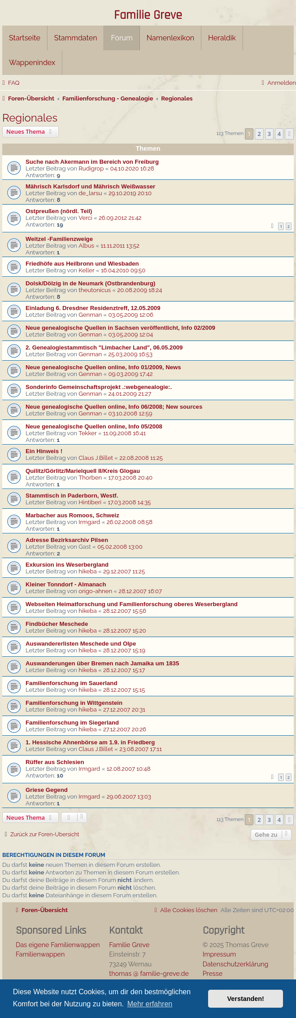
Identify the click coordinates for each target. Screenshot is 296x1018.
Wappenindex (32, 62)
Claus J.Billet (95, 457)
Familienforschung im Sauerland (71, 683)
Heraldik (222, 38)
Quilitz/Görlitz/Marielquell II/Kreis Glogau (83, 470)
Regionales (29, 117)
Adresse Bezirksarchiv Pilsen (67, 540)
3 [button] (269, 134)
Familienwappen (40, 954)
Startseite (24, 38)
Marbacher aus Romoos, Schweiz (72, 515)
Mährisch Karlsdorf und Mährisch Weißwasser (90, 186)
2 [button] (259, 134)
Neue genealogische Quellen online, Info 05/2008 (94, 426)
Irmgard (89, 522)
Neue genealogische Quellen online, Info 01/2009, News (103, 367)
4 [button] (279, 134)
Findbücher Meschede (57, 623)
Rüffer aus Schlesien (55, 762)
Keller (86, 270)
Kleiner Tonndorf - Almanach (66, 584)
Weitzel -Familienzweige (59, 239)
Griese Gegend (47, 789)
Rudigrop (91, 168)
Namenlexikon (170, 38)
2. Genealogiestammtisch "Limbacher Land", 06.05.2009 (104, 347)
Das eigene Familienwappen (58, 944)
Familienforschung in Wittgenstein (74, 702)
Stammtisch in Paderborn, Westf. (72, 495)
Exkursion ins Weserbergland (67, 564)
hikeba (87, 571)
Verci (85, 217)
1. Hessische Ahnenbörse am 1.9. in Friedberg (90, 742)
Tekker (87, 433)
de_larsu (90, 193)
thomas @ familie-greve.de (149, 973)
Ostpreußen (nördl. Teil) (59, 211)
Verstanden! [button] (245, 998)
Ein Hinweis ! (44, 451)
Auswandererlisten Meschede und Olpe (81, 643)
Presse (213, 973)
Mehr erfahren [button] (150, 1004)
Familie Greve (148, 15)
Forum (121, 38)
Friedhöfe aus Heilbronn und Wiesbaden (82, 263)
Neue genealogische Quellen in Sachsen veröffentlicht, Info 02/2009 (120, 327)
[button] (289, 133)
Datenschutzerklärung (236, 964)
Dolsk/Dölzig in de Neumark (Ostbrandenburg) (90, 283)
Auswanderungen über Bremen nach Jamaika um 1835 (102, 663)
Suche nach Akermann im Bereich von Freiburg (92, 161)
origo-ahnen (95, 591)
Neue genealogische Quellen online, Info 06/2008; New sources (114, 406)
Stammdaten (75, 38)
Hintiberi (89, 502)
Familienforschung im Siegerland (72, 722)
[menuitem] (9, 82)
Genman (90, 314)
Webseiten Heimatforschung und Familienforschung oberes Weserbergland (132, 604)
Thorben (90, 477)
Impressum (219, 954)
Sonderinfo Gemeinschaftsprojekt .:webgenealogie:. (99, 387)
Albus (86, 245)
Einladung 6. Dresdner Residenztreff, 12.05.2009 (93, 308)
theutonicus (94, 290)
